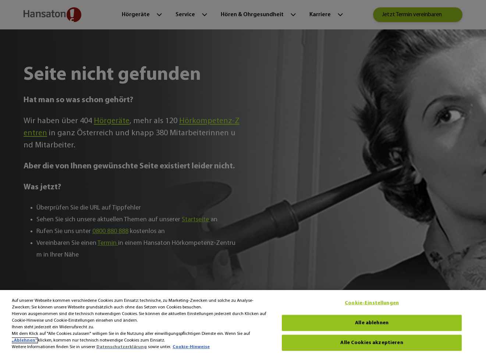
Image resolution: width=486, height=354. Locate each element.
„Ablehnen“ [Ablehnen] (24, 340)
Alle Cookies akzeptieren (371, 342)
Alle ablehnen (372, 322)
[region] (243, 322)
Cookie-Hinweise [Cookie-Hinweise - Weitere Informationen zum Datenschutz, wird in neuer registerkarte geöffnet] (191, 347)
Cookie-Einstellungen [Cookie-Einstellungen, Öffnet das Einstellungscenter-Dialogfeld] (372, 302)
